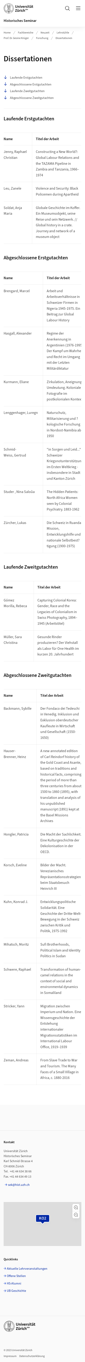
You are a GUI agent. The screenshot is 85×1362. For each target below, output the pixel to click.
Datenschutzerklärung (32, 1356)
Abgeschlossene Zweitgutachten (29, 97)
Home (7, 33)
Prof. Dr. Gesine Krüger (16, 38)
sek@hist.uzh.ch (19, 1185)
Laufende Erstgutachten (23, 77)
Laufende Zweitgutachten (24, 91)
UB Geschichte (16, 1291)
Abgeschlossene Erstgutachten (27, 84)
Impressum (10, 1356)
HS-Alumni (14, 1283)
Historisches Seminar (20, 20)
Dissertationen (64, 38)
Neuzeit (45, 33)
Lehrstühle (63, 33)
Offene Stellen (16, 1276)
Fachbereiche (25, 33)
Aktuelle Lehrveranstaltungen (27, 1269)
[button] (76, 1207)
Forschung (42, 38)
